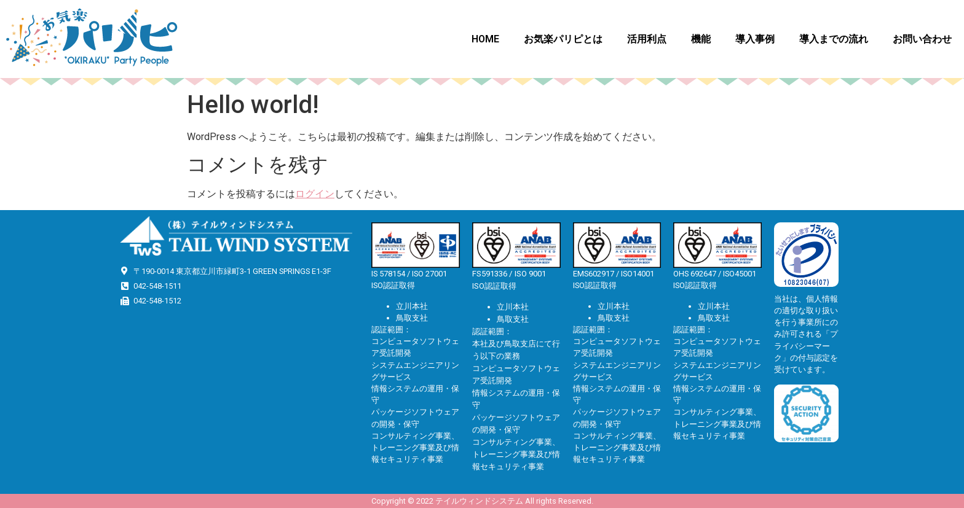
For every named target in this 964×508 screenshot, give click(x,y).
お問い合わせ (922, 39)
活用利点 (646, 39)
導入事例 (755, 39)
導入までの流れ (833, 39)
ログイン (314, 194)
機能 (701, 39)
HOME (485, 39)
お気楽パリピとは (563, 39)
